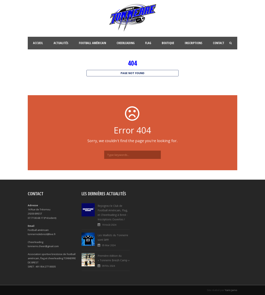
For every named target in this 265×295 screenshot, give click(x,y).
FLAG (148, 43)
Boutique (168, 43)
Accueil (38, 43)
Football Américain (92, 43)
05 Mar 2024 (109, 245)
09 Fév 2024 (108, 265)
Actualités (61, 43)
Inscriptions (193, 43)
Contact (218, 43)
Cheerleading (126, 43)
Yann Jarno (231, 290)
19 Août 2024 (109, 224)
